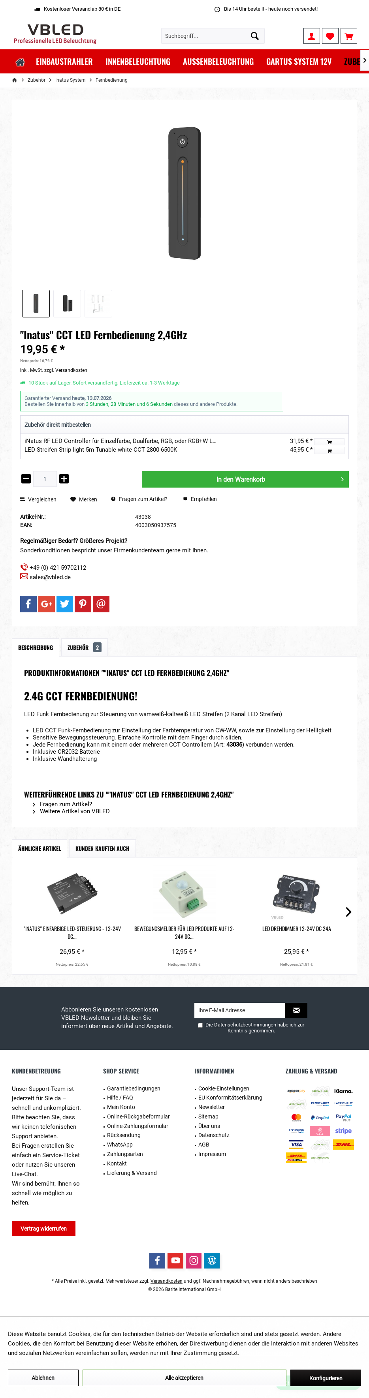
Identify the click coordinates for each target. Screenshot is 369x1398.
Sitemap (208, 1116)
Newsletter (211, 1107)
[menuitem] (349, 36)
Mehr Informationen (267, 1353)
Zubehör (85, 647)
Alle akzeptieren (184, 1378)
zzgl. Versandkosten (65, 370)
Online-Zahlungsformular (137, 1126)
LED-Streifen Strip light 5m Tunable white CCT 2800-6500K (100, 449)
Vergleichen (38, 499)
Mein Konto (121, 1107)
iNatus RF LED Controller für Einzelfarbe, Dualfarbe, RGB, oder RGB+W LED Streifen (133, 441)
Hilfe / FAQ (120, 1097)
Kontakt (117, 1163)
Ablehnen (43, 1378)
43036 (234, 744)
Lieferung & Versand (132, 1173)
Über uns (209, 1126)
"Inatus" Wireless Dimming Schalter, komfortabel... (319, 932)
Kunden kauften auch (102, 848)
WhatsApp (120, 1144)
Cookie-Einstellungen (223, 1088)
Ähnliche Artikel (39, 848)
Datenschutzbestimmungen (245, 1025)
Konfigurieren (326, 1378)
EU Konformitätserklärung (230, 1097)
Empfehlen (200, 499)
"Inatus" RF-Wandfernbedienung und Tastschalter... (251, 932)
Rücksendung (124, 1135)
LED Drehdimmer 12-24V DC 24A (184, 932)
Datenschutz (214, 1135)
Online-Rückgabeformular (138, 1116)
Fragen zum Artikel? (139, 499)
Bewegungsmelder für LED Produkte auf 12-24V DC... (117, 932)
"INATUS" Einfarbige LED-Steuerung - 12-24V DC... (50, 932)
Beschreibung (35, 647)
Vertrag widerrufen (44, 1228)
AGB (203, 1144)
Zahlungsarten (125, 1154)
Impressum (212, 1154)
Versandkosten (167, 1281)
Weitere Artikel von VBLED (71, 811)
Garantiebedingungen (133, 1088)
